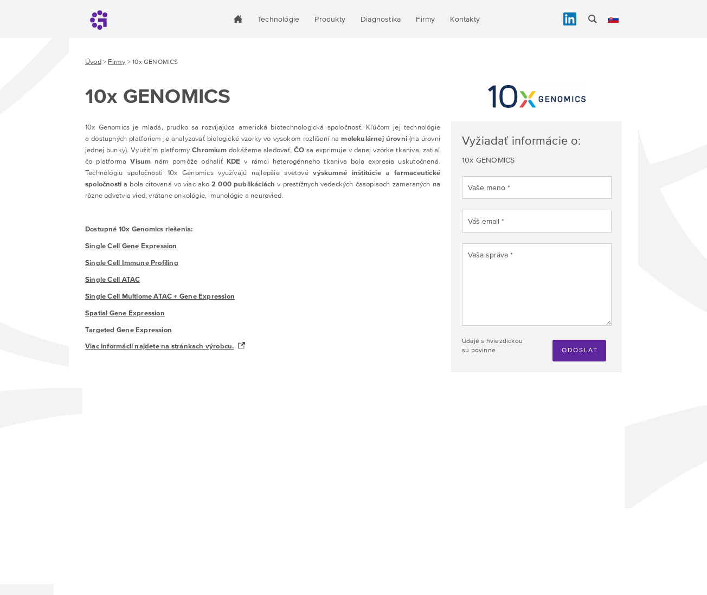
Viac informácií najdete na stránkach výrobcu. (159, 346)
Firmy (425, 19)
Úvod (93, 61)
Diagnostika (381, 19)
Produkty (329, 19)
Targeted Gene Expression (128, 330)
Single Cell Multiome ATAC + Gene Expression (160, 296)
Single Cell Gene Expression (131, 246)
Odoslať (580, 350)
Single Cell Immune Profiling (131, 262)
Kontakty (465, 19)
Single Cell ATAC (112, 279)
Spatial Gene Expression (125, 313)
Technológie (278, 19)
